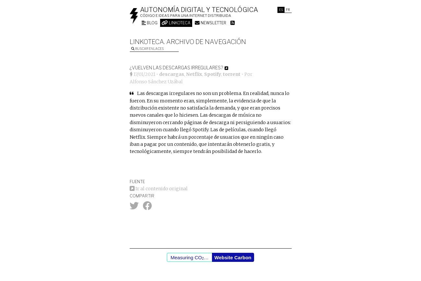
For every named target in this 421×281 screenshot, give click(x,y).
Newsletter (210, 22)
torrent (231, 74)
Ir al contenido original (159, 189)
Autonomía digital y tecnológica (199, 10)
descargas (171, 74)
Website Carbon (233, 257)
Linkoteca (176, 22)
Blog (150, 22)
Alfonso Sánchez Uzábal (156, 82)
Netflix (194, 74)
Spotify (212, 74)
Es (281, 10)
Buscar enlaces (147, 49)
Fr (288, 10)
